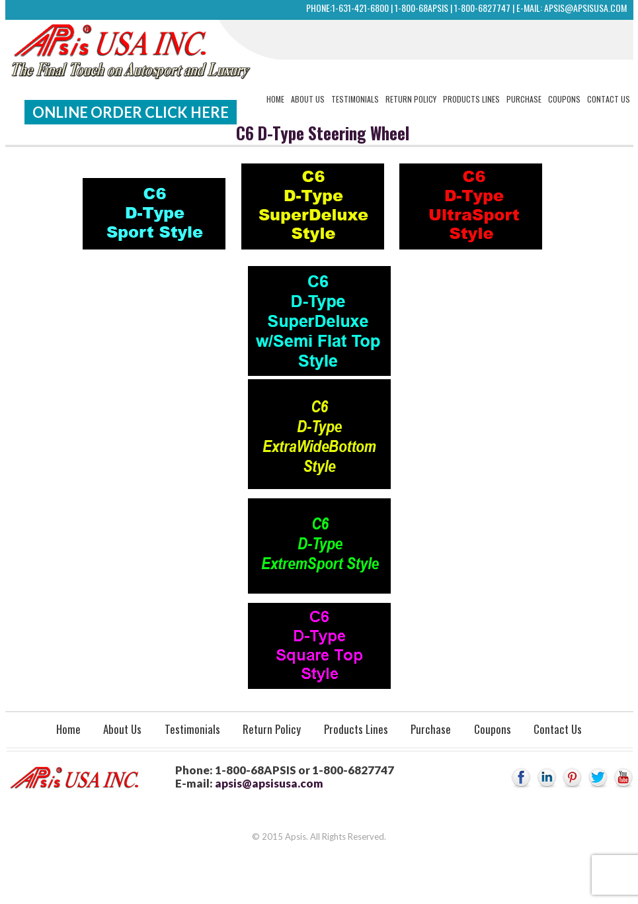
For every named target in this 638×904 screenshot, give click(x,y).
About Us (308, 99)
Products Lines (471, 99)
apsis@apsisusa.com (585, 8)
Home (275, 99)
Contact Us (608, 99)
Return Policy (410, 99)
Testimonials (355, 99)
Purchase (523, 99)
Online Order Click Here (130, 112)
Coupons (564, 99)
